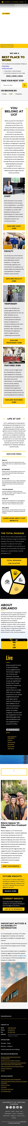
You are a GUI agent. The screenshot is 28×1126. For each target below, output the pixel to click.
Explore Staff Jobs (14, 227)
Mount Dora (11, 746)
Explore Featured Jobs (14, 401)
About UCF (7, 1111)
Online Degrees (7, 1113)
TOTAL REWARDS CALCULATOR (14, 561)
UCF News (3, 1087)
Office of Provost (5, 1085)
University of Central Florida (14, 1103)
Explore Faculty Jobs (14, 280)
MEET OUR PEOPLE (11, 866)
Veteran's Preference (6, 1068)
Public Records (6, 1115)
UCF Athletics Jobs (6, 1091)
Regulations (13, 1115)
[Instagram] (21, 1107)
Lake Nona (11, 748)
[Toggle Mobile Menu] (25, 1)
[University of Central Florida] (13, 2)
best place (6, 66)
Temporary (18, 94)
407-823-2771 (11, 1030)
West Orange (11, 742)
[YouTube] (17, 1107)
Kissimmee (11, 744)
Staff (10, 94)
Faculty (4, 94)
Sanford (10, 740)
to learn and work (7, 68)
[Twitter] (10, 1107)
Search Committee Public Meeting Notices (12, 1066)
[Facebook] (7, 1107)
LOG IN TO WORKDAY (14, 909)
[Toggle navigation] (21, 5)
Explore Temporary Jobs (14, 342)
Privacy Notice (20, 1113)
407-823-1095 (11, 1032)
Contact (12, 1111)
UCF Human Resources (7, 1089)
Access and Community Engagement (11, 1079)
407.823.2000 (23, 1121)
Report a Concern (20, 1115)
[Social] (14, 1107)
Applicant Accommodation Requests (10, 1060)
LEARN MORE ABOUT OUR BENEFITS (14, 519)
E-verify (3, 1070)
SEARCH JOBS (10, 891)
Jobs (21, 1111)
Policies (14, 1113)
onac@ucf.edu (21, 955)
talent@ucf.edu (12, 1028)
